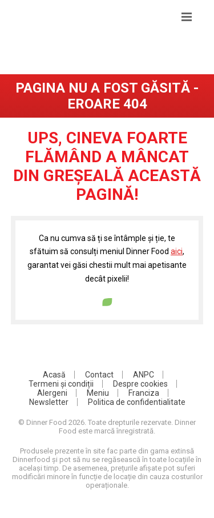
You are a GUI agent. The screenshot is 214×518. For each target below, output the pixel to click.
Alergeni (52, 392)
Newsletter (48, 402)
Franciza (143, 392)
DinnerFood (107, 48)
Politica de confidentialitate (136, 402)
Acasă (54, 374)
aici (177, 251)
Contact (99, 374)
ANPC (143, 374)
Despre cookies (140, 383)
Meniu (98, 392)
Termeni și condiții (61, 383)
